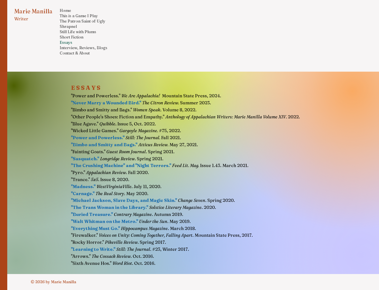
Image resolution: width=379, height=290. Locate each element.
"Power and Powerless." (97, 137)
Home (65, 10)
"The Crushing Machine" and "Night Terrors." (121, 165)
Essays (66, 42)
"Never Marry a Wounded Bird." (106, 103)
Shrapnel (68, 26)
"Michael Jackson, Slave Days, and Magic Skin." (124, 200)
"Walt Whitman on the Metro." (104, 221)
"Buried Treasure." (92, 214)
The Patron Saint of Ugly (82, 21)
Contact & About (75, 53)
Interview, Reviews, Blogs (83, 47)
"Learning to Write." (93, 249)
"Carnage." (83, 193)
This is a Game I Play (79, 15)
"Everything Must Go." (95, 228)
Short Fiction (71, 37)
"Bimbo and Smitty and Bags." (104, 144)
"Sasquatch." (85, 158)
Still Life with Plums (78, 31)
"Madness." (83, 186)
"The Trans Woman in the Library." (109, 207)
